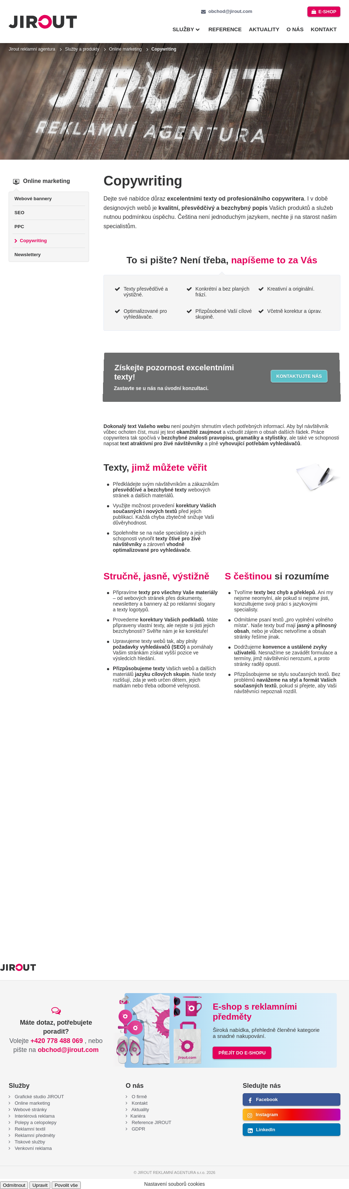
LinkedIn (265, 1129)
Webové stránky (30, 1109)
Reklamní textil (29, 1129)
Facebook (267, 1099)
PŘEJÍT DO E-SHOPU (241, 1053)
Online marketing (125, 49)
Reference (225, 29)
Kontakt (323, 29)
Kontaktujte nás (299, 376)
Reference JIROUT (150, 1122)
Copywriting (33, 240)
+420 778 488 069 (57, 1040)
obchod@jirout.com (230, 11)
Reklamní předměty (34, 1135)
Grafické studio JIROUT (38, 1096)
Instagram (267, 1114)
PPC (19, 226)
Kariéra (137, 1116)
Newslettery (27, 254)
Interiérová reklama (34, 1116)
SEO (19, 212)
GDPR (137, 1129)
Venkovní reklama (32, 1148)
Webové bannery (33, 198)
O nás (295, 29)
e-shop (327, 11)
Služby (183, 29)
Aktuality (264, 29)
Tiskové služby (29, 1142)
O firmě (138, 1096)
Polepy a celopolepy (34, 1122)
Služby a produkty (82, 49)
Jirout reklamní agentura (32, 49)
